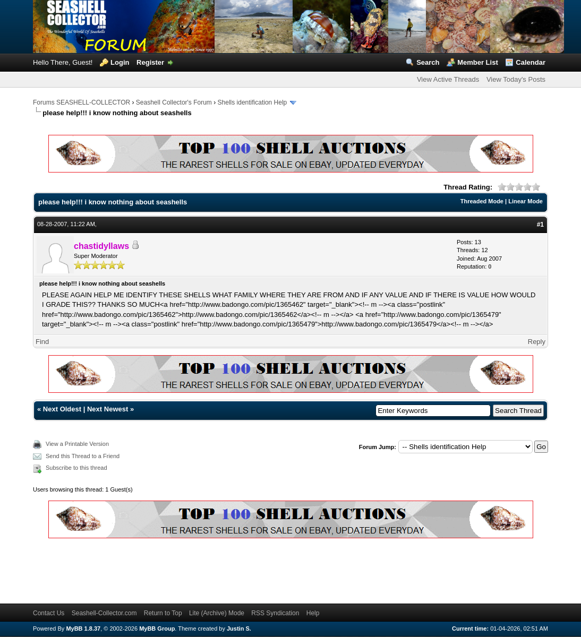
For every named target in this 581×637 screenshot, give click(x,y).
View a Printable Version (77, 444)
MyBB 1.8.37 (83, 628)
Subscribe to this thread (76, 467)
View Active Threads (448, 79)
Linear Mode (525, 201)
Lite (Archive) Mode (216, 613)
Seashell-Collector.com (104, 613)
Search (427, 62)
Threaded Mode (481, 201)
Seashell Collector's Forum (174, 102)
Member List (477, 62)
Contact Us (48, 613)
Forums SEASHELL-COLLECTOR (81, 102)
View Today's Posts (515, 79)
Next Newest (107, 409)
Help (313, 613)
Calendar (530, 62)
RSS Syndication (275, 613)
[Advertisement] (226, 569)
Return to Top (163, 613)
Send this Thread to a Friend (82, 456)
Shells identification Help (252, 102)
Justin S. (239, 628)
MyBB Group (157, 628)
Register (150, 62)
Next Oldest (62, 409)
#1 (540, 224)
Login (119, 62)
